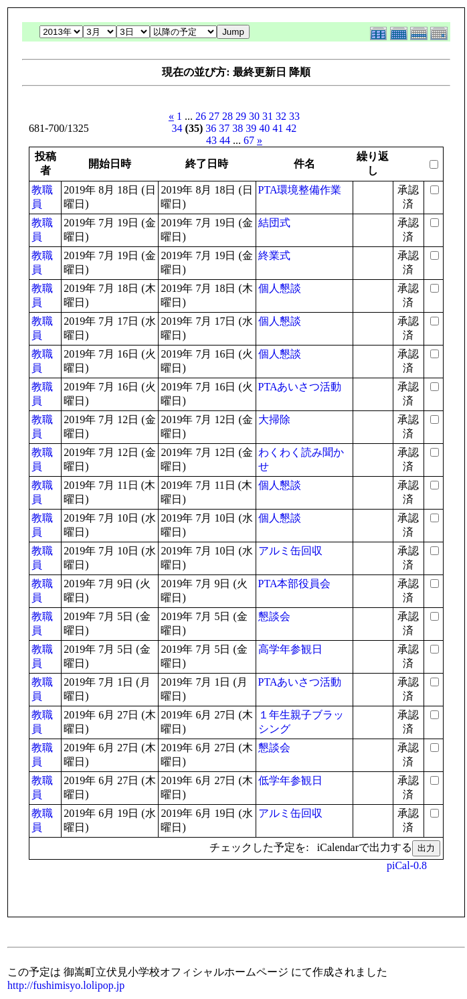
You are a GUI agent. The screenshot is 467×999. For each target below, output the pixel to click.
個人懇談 (279, 288)
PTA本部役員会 (294, 583)
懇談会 (274, 616)
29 (241, 116)
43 (211, 140)
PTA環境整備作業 (300, 190)
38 (237, 128)
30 (254, 116)
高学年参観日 (290, 649)
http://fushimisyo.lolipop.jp (65, 985)
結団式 (274, 222)
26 (200, 116)
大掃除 (274, 419)
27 (214, 116)
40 (264, 128)
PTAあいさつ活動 (300, 386)
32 (281, 116)
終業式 (274, 255)
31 (267, 116)
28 (227, 116)
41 (277, 128)
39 (251, 128)
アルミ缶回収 (290, 550)
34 (177, 128)
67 (249, 140)
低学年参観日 (290, 780)
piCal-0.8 (407, 865)
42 (291, 128)
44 (224, 140)
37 (224, 128)
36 (210, 128)
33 (294, 116)
